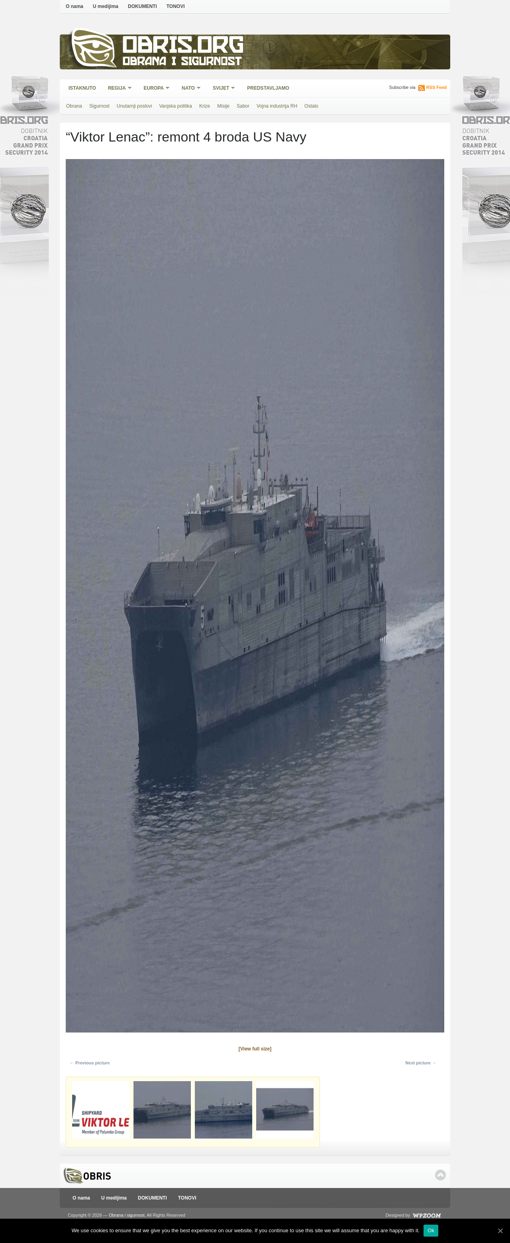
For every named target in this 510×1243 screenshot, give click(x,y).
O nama (74, 6)
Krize (204, 106)
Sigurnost (99, 106)
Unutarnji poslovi (134, 106)
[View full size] (255, 1049)
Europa (154, 88)
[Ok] (500, 1231)
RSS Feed (436, 87)
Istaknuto (82, 88)
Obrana (74, 106)
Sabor (243, 106)
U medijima (105, 6)
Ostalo (311, 106)
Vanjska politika (175, 106)
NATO (189, 88)
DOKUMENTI (142, 6)
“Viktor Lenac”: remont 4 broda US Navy (186, 136)
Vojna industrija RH (277, 106)
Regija (117, 88)
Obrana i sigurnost (182, 62)
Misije (223, 106)
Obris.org (183, 47)
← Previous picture (90, 1062)
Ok (431, 1230)
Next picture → (420, 1062)
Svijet (221, 88)
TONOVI (176, 6)
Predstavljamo (268, 88)
